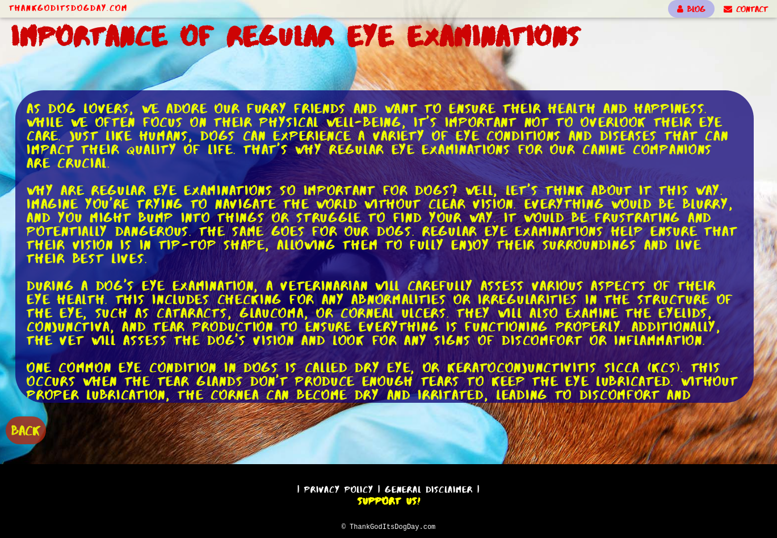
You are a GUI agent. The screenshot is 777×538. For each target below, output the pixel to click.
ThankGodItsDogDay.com (68, 8)
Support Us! (389, 499)
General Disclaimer (429, 487)
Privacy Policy (338, 487)
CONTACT (746, 9)
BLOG (691, 9)
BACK (25, 429)
